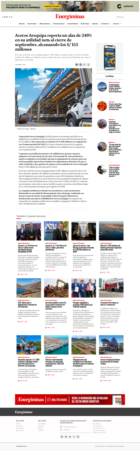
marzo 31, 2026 (106, 380)
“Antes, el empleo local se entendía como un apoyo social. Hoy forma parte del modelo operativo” (114, 171)
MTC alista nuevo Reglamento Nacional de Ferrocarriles (27, 305)
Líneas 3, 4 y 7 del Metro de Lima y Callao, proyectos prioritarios (55, 247)
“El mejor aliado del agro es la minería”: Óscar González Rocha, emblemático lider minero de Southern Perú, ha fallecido (115, 150)
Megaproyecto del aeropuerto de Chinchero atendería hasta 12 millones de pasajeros (83, 362)
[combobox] (126, 17)
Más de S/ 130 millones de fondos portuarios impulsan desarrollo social (110, 247)
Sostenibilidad (114, 165)
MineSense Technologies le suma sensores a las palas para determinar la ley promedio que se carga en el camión (115, 127)
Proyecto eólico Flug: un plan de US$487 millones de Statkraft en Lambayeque (115, 106)
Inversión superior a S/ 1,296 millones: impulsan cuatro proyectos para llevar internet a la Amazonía (28, 362)
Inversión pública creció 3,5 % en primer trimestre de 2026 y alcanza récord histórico (55, 306)
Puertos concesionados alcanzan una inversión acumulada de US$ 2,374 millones (54, 362)
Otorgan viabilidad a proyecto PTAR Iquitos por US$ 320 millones (83, 305)
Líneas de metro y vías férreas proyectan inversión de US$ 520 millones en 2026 (83, 248)
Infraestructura (24, 243)
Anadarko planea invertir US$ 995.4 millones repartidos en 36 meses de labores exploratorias (115, 88)
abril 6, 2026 (78, 331)
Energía (112, 102)
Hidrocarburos (114, 82)
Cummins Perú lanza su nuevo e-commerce (109, 304)
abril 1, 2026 (50, 375)
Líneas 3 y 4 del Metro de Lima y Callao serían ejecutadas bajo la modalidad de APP (27, 248)
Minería (112, 119)
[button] (76, 64)
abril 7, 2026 (78, 270)
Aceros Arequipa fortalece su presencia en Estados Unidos (110, 361)
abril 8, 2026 (23, 274)
